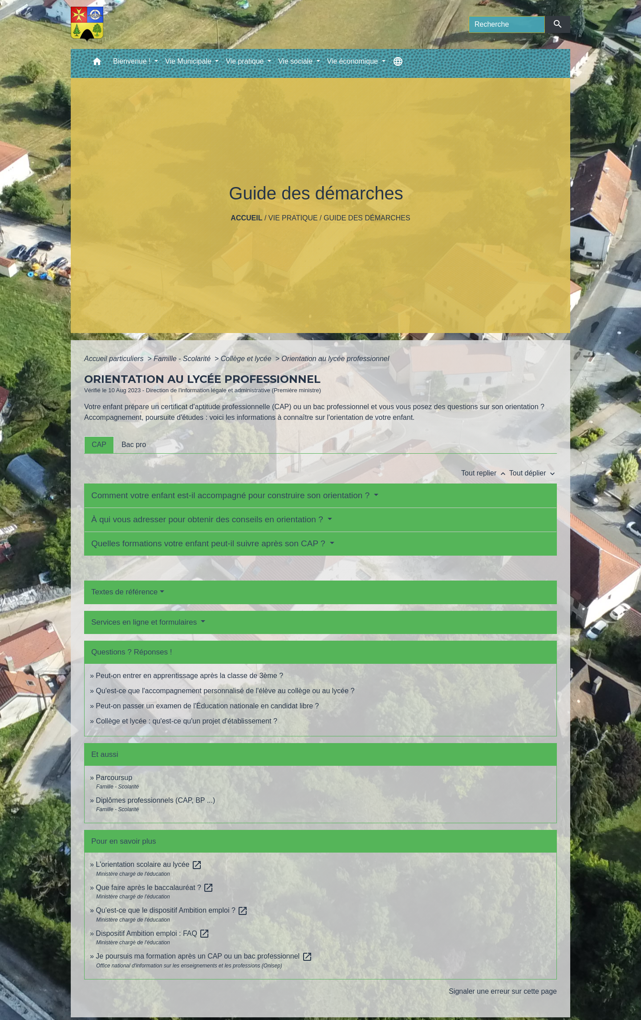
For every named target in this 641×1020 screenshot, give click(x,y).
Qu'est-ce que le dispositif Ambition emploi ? (172, 910)
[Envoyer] (557, 24)
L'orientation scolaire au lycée (149, 864)
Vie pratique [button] (246, 61)
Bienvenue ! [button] (133, 61)
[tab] (99, 444)
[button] (97, 63)
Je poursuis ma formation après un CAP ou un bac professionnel (204, 956)
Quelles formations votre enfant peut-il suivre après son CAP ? (209, 543)
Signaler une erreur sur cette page (503, 991)
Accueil (246, 218)
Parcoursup (114, 777)
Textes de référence (124, 592)
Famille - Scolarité (183, 358)
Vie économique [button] (353, 61)
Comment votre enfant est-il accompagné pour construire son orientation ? (231, 495)
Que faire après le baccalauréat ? (155, 887)
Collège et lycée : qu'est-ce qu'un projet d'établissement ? (186, 721)
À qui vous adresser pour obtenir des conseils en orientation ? (208, 519)
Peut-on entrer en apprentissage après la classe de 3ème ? (189, 675)
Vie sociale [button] (296, 61)
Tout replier (485, 473)
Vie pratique (293, 218)
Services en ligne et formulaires (145, 622)
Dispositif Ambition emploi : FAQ (153, 933)
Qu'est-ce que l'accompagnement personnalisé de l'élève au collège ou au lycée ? (225, 691)
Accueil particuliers (115, 358)
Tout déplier (533, 473)
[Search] (507, 24)
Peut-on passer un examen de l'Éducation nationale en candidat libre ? (207, 706)
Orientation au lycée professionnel (335, 358)
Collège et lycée (247, 358)
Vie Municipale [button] (189, 61)
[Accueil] (87, 24)
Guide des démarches (367, 218)
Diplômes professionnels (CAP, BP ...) (155, 800)
